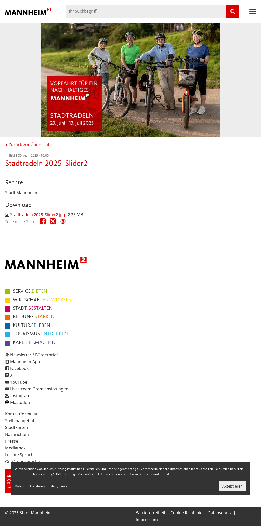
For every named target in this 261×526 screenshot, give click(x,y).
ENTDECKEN (40, 333)
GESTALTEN (33, 308)
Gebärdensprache (22, 461)
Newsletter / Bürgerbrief (34, 355)
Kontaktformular (21, 414)
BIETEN (30, 291)
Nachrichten (17, 434)
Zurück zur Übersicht (27, 144)
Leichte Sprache (20, 454)
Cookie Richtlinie (186, 513)
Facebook (19, 368)
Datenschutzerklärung (30, 486)
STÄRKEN (34, 316)
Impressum (147, 519)
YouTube (18, 382)
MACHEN (34, 342)
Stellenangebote (21, 420)
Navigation (252, 11)
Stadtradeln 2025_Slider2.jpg (37, 215)
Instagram (20, 395)
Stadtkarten (16, 427)
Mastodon (20, 402)
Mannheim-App (25, 362)
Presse (11, 441)
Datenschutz (219, 513)
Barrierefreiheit (150, 513)
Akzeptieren (232, 486)
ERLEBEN (31, 325)
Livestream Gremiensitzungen (39, 389)
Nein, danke (58, 486)
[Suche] (232, 11)
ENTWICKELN (42, 300)
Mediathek (15, 448)
